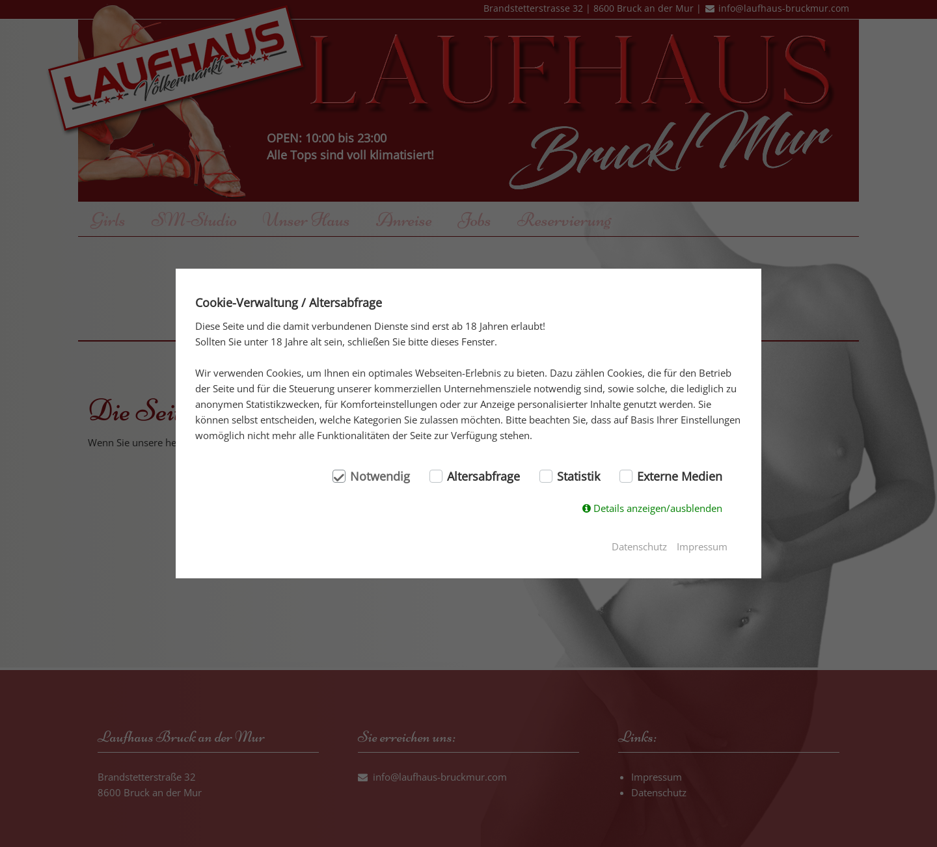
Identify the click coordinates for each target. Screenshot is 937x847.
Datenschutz (639, 546)
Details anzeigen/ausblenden (657, 508)
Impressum (702, 546)
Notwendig (380, 476)
